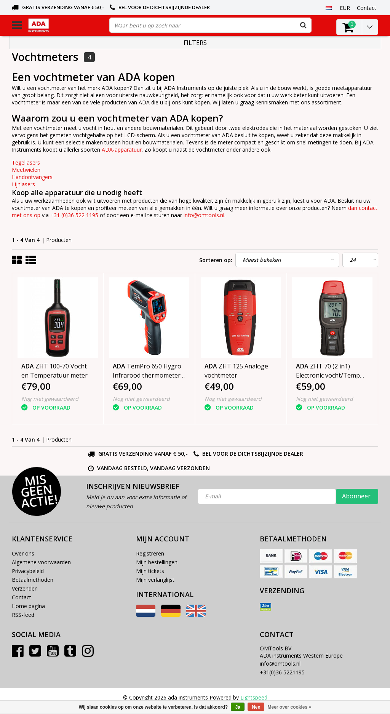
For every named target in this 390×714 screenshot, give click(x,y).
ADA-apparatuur (122, 149)
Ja (237, 707)
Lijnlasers (23, 184)
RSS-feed (23, 614)
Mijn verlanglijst (155, 579)
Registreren (150, 553)
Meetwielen (26, 169)
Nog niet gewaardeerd (49, 398)
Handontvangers (32, 177)
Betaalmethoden (32, 579)
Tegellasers (26, 162)
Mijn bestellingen (156, 562)
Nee (256, 707)
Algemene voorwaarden (41, 562)
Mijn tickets (150, 571)
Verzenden (25, 588)
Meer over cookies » (290, 707)
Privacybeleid (28, 571)
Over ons (23, 553)
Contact (21, 597)
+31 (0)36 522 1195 (74, 215)
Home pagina (28, 606)
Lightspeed (253, 697)
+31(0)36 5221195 (282, 672)
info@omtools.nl (204, 215)
